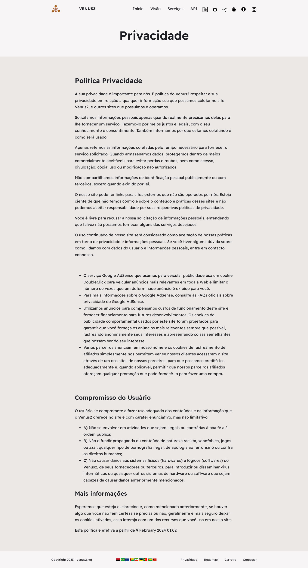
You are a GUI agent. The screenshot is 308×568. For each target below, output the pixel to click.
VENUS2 (87, 8)
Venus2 (82, 106)
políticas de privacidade (201, 207)
